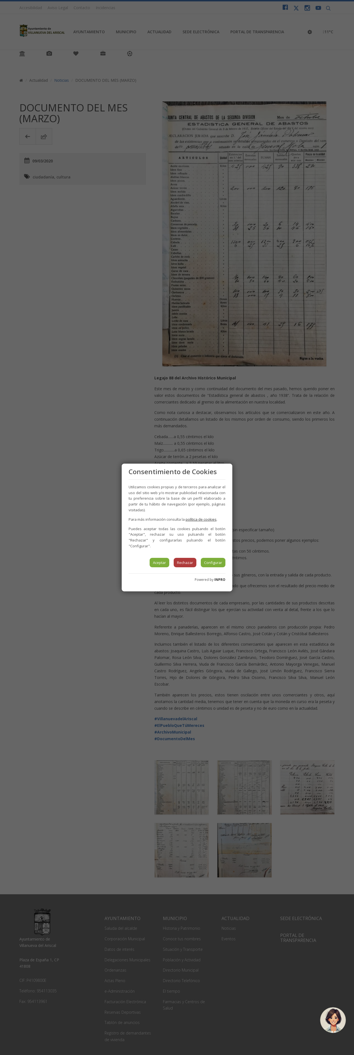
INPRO (219, 579)
